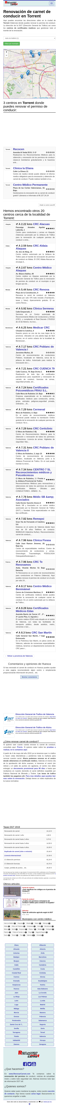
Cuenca (16, 977)
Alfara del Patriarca (18, 926)
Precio (20, 747)
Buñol (15, 929)
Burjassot (23, 929)
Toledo (16, 1036)
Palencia (42, 1016)
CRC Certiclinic (42, 428)
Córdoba (42, 973)
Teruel (42, 1032)
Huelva (42, 985)
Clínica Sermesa (43, 308)
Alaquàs (21, 923)
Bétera (7, 929)
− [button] (6, 55)
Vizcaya (42, 1040)
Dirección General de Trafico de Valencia (35, 714)
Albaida (29, 923)
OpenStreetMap (43, 97)
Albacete (42, 945)
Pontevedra (16, 1020)
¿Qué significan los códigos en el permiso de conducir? (39, 890)
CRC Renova (41, 289)
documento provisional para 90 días (29, 768)
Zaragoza (42, 1044)
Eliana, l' (32, 929)
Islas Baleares (42, 989)
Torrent (15, 935)
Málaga (16, 1008)
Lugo (16, 1005)
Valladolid (16, 1040)
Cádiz (16, 965)
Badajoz (16, 957)
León (16, 1001)
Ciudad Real (16, 973)
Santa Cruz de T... (16, 1024)
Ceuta (42, 969)
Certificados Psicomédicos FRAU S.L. (32, 389)
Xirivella (40, 935)
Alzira (40, 926)
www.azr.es (47, 1102)
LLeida (42, 1001)
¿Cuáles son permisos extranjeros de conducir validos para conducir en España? (38, 901)
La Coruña (42, 993)
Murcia (16, 1012)
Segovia (43, 1024)
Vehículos (25, 910)
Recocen (18, 149)
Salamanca (42, 1020)
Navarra (42, 1012)
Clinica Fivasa (42, 540)
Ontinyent (50, 929)
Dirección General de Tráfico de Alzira (33, 727)
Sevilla (16, 1028)
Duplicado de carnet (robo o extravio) (18, 851)
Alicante (16, 949)
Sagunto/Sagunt (42, 932)
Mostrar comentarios (29, 677)
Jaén (16, 993)
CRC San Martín (42, 632)
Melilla (42, 1008)
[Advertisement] (29, 129)
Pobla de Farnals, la (20, 932)
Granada (16, 981)
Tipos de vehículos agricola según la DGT (37, 912)
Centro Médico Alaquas (34, 269)
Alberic (38, 923)
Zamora (16, 1044)
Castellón (16, 969)
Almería (42, 949)
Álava (16, 945)
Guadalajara (42, 981)
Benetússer (49, 926)
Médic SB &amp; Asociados (35, 498)
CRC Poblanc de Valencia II (35, 449)
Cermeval (39, 409)
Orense (16, 1016)
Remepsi (38, 518)
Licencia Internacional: (12, 855)
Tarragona (16, 1032)
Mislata (41, 929)
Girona (42, 977)
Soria (42, 1028)
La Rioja (16, 997)
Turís (22, 935)
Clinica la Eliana (23, 168)
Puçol (31, 932)
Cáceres (43, 961)
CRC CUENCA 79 (44, 368)
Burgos (16, 961)
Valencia (31, 935)
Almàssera (31, 926)
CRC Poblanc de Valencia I (35, 348)
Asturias (16, 953)
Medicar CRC (41, 327)
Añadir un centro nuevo (47, 205)
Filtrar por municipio (11, 44)
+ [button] (6, 52)
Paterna (7, 932)
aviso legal (35, 1094)
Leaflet (35, 97)
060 (40, 720)
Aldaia (7, 926)
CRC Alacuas (41, 224)
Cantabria (42, 965)
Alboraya (46, 923)
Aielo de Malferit (10, 923)
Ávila (42, 953)
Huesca (16, 989)
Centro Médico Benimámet (34, 588)
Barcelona (42, 957)
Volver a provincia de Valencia (19, 656)
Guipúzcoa (16, 985)
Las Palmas (42, 997)
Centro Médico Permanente (30, 184)
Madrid (42, 1005)
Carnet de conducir (28, 887)
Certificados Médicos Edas (32, 609)
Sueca (7, 935)
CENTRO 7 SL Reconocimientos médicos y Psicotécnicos (34, 472)
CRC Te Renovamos (29, 563)
